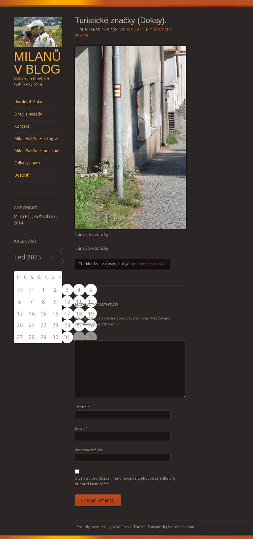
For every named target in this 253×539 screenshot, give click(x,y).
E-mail (81, 428)
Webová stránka (89, 450)
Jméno (82, 407)
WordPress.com (181, 527)
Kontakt (21, 126)
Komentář (85, 337)
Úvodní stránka (28, 102)
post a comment (152, 264)
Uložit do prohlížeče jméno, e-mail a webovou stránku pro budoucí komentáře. (125, 481)
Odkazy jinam (27, 163)
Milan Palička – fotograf (36, 138)
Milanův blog (37, 62)
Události (22, 175)
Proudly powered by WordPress (103, 527)
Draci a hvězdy (28, 114)
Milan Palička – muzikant (37, 151)
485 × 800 (135, 30)
